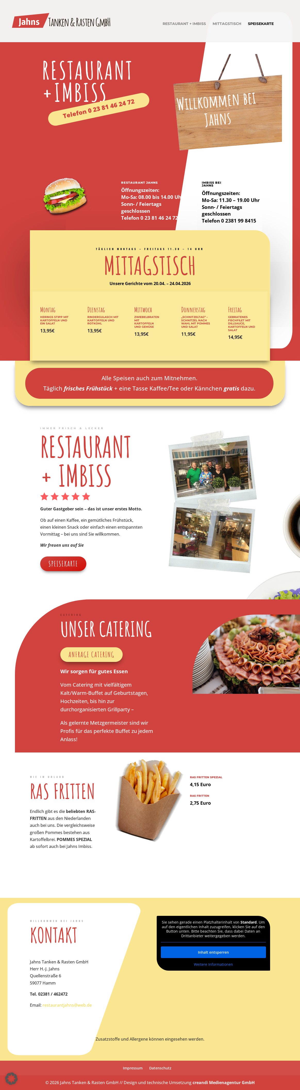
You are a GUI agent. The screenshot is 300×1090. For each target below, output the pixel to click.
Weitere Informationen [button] (213, 964)
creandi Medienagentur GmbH (224, 1082)
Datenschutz (160, 1068)
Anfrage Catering (91, 654)
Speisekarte (261, 24)
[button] (11, 1078)
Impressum (133, 1068)
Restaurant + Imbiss (184, 24)
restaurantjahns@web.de (67, 1005)
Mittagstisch (227, 24)
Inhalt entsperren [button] (213, 952)
